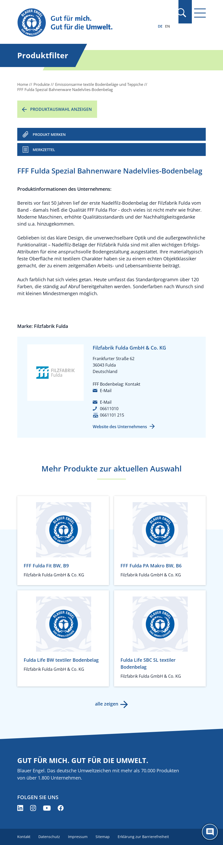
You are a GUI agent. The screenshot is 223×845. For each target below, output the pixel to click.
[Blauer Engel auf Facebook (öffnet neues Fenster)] (61, 808)
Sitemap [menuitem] (103, 836)
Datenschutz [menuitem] (49, 836)
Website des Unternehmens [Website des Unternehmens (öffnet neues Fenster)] (120, 426)
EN (167, 26)
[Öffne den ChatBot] (210, 832)
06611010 (109, 408)
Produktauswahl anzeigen (61, 109)
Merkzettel (44, 149)
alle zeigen (106, 704)
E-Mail (105, 390)
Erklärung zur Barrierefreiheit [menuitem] (144, 836)
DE (160, 26)
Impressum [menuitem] (78, 836)
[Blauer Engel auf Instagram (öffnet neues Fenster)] (33, 808)
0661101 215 (112, 415)
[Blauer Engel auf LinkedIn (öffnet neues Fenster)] (20, 808)
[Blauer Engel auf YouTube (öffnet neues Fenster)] (47, 808)
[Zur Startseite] (83, 22)
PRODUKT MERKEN (49, 134)
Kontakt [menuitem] (23, 836)
